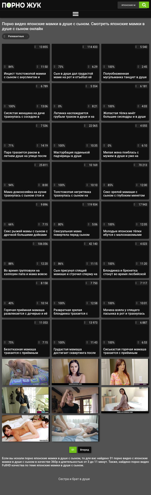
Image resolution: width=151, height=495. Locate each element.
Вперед (84, 449)
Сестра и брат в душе (74, 479)
